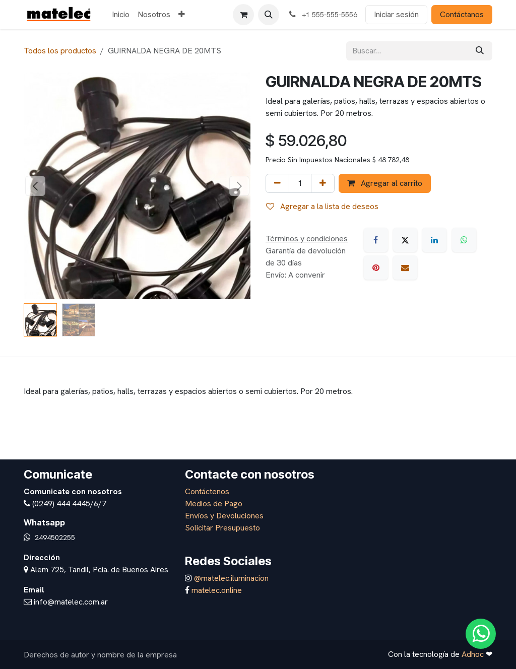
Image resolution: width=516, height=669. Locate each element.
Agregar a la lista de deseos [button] (322, 206)
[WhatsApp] (464, 240)
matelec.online (216, 590)
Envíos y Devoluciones (224, 515)
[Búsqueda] (479, 50)
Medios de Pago (213, 503)
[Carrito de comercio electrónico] (243, 14)
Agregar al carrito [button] (384, 183)
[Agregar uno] (323, 183)
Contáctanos (462, 14)
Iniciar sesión (396, 14)
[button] (268, 14)
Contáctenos (207, 491)
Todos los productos (60, 50)
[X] (405, 240)
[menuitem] (121, 15)
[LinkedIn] (434, 240)
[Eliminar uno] (277, 183)
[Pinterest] (376, 267)
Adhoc (474, 654)
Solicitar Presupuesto (222, 527)
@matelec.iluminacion (230, 578)
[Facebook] (376, 240)
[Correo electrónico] (405, 267)
